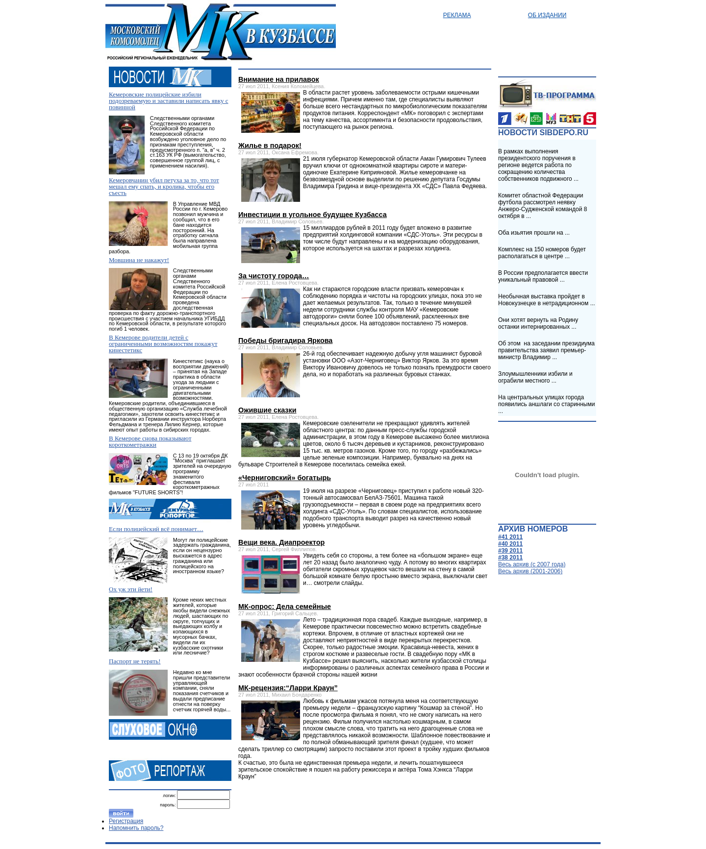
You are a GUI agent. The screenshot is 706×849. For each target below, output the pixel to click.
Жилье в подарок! (270, 145)
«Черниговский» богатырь (284, 478)
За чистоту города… (273, 276)
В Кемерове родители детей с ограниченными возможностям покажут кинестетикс (163, 344)
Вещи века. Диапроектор (281, 542)
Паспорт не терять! (135, 661)
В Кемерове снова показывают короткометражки (150, 441)
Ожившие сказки (267, 410)
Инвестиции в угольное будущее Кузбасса (312, 214)
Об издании (547, 15)
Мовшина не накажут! (139, 260)
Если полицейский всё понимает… (156, 529)
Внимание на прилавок (278, 79)
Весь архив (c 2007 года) (531, 564)
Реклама (457, 15)
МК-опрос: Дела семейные (284, 606)
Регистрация (126, 821)
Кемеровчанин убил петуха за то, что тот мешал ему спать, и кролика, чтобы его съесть (164, 186)
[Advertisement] (361, 809)
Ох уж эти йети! (130, 589)
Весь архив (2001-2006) (530, 571)
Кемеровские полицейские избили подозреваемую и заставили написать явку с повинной (168, 101)
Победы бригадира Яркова (285, 340)
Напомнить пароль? (136, 828)
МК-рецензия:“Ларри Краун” (288, 688)
